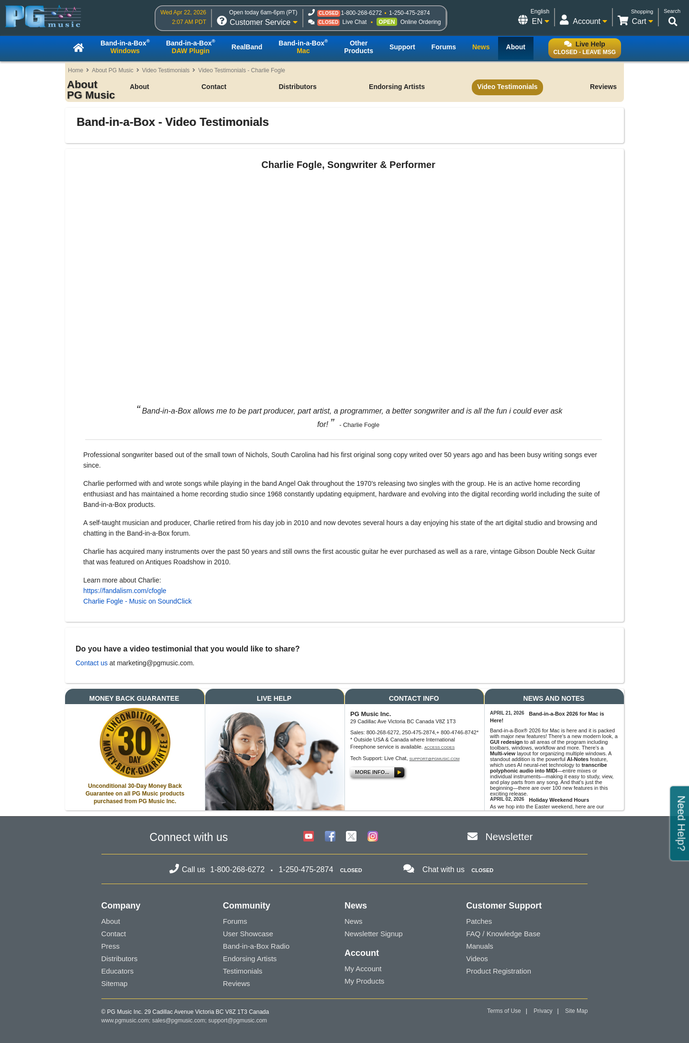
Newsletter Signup (373, 934)
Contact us (92, 663)
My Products (364, 981)
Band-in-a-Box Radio (256, 946)
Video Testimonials (166, 70)
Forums (235, 921)
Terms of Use (504, 1011)
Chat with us (443, 869)
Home (75, 70)
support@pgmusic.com (435, 759)
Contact (213, 86)
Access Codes (439, 747)
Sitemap (114, 983)
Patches (479, 921)
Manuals (479, 946)
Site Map (576, 1011)
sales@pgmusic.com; (180, 1020)
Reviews (603, 86)
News (353, 921)
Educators (117, 971)
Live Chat (355, 22)
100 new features (572, 788)
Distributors (297, 86)
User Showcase (248, 934)
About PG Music (112, 70)
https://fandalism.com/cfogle (125, 590)
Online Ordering (420, 22)
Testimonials (243, 971)
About (139, 86)
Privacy (542, 1011)
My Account (363, 968)
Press (110, 946)
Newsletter (509, 836)
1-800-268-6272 (361, 13)
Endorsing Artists (397, 86)
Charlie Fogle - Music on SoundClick (137, 601)
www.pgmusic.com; (126, 1020)
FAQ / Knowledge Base (503, 934)
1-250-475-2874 (409, 13)
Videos (477, 958)
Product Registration (498, 971)
